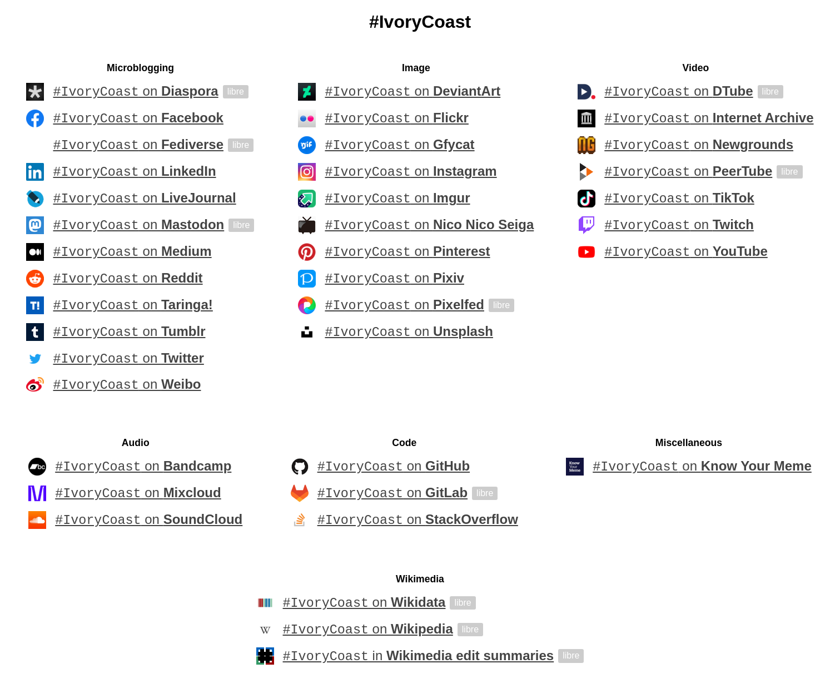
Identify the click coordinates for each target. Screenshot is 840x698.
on (135, 92)
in (418, 658)
